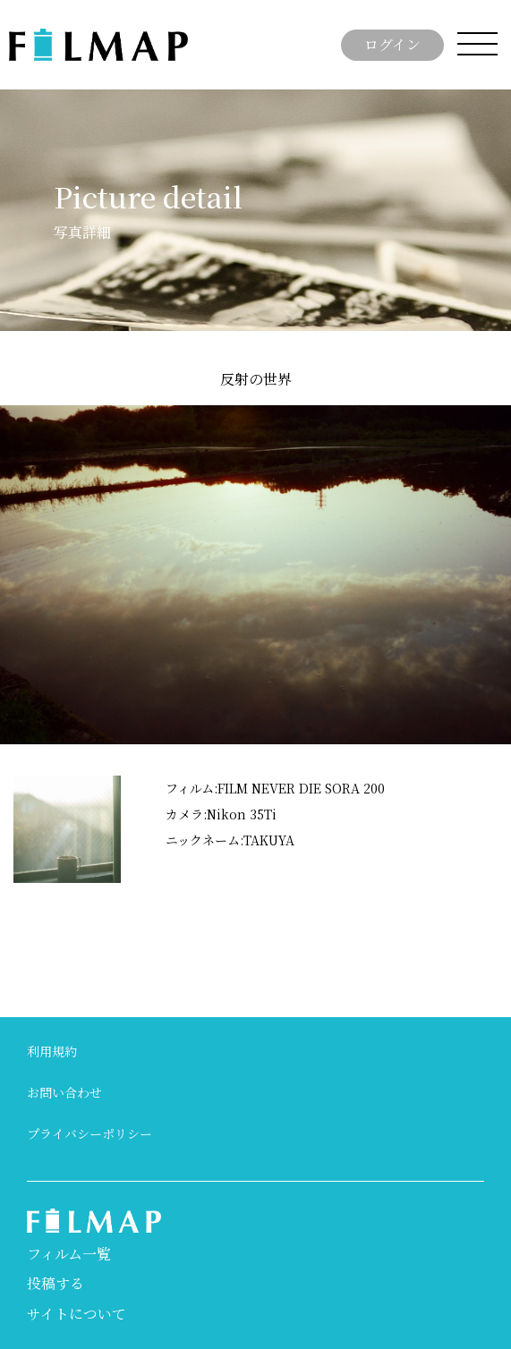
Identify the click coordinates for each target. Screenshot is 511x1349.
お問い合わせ (64, 1092)
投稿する (55, 1283)
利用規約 (52, 1051)
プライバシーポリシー (89, 1133)
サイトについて (76, 1313)
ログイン (392, 44)
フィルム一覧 (69, 1253)
